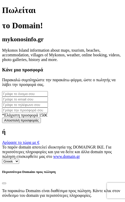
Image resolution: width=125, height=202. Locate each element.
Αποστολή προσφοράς (21, 120)
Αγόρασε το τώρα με (20, 142)
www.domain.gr (66, 156)
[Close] (4, 183)
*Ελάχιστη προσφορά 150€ (24, 115)
